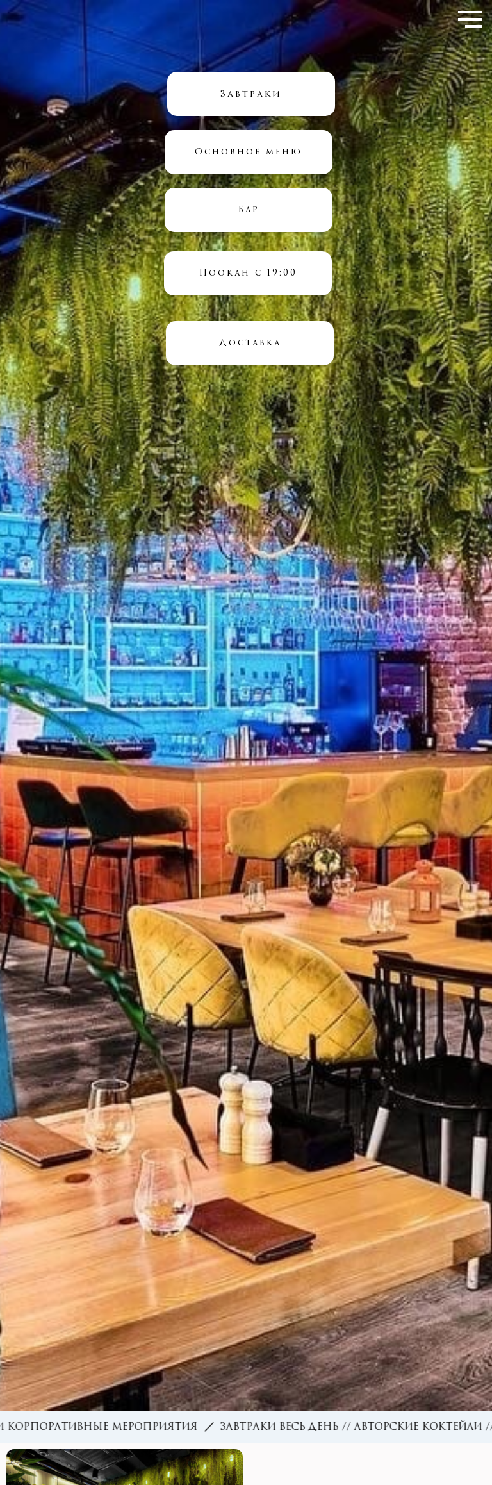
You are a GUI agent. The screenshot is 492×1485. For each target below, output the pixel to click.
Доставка (250, 342)
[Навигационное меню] (470, 19)
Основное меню (248, 151)
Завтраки (251, 94)
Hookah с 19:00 (248, 273)
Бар (248, 209)
